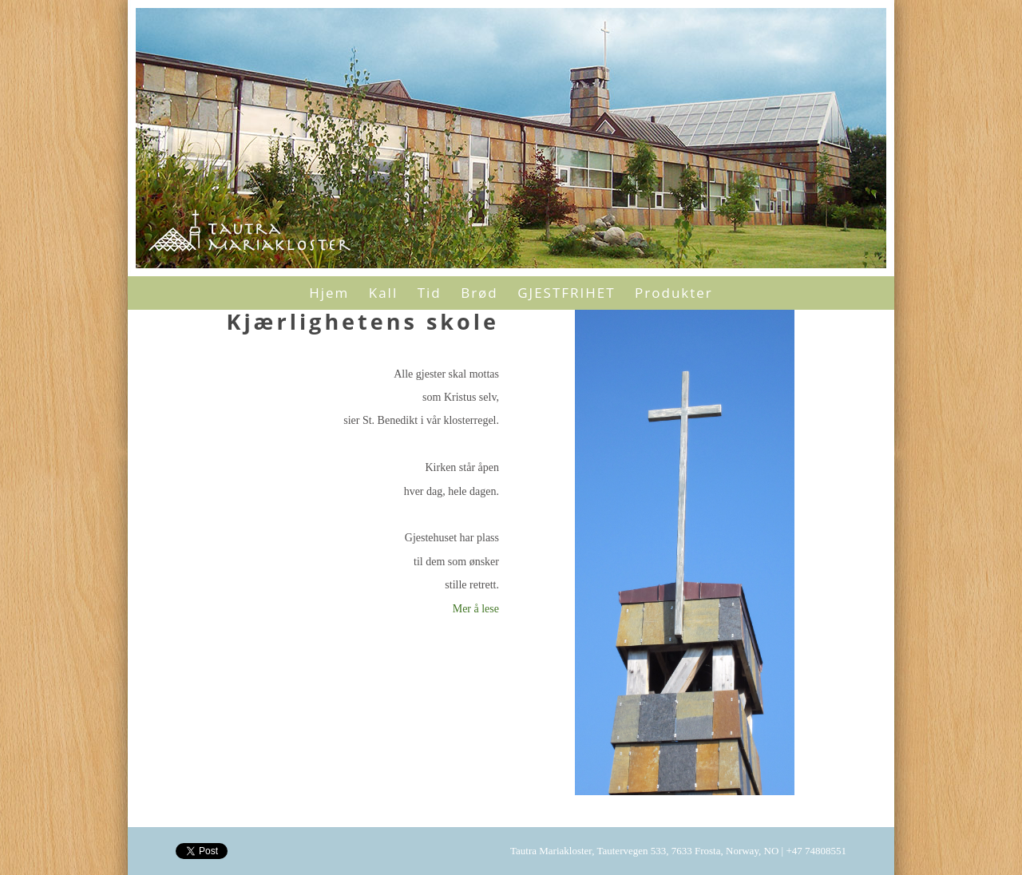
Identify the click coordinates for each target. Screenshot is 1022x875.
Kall (383, 292)
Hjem (329, 292)
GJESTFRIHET (566, 292)
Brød (479, 292)
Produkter (674, 292)
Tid (430, 292)
